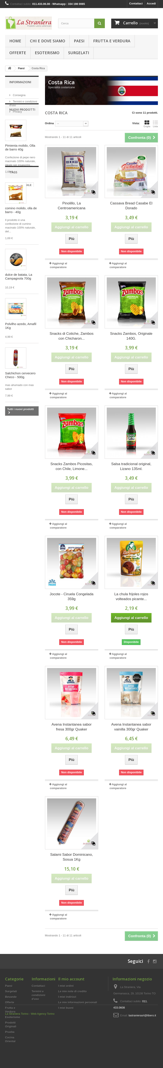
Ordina (49, 123)
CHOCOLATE (15, 482)
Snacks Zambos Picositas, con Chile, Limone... (71, 466)
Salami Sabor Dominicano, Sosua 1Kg (71, 857)
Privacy (17, 110)
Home (15, 40)
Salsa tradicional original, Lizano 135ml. (131, 466)
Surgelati (78, 52)
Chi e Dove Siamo (47, 40)
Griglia (146, 124)
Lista (155, 124)
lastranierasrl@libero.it (142, 1015)
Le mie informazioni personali (77, 1002)
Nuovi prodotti (22, 126)
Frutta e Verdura (111, 40)
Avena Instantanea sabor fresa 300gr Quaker (72, 726)
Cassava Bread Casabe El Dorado (131, 205)
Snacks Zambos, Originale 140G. (131, 336)
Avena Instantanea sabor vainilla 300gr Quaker (131, 726)
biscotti (24, 470)
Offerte (17, 52)
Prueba (9, 1032)
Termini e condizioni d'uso (38, 995)
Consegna (18, 93)
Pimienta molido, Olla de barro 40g (20, 163)
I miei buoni (65, 1007)
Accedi (151, 3)
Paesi (79, 40)
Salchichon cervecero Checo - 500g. (20, 391)
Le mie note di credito (72, 991)
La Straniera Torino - (17, 1056)
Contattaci (136, 3)
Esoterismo (47, 52)
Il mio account (71, 978)
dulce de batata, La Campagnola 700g (18, 292)
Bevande (11, 996)
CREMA (25, 489)
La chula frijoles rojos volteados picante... (131, 596)
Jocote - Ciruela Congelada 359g (71, 596)
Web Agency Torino (43, 1056)
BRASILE (26, 457)
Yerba (11, 489)
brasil (11, 457)
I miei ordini (66, 985)
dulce (10, 476)
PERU (11, 463)
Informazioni (20, 82)
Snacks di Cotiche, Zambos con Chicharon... (72, 336)
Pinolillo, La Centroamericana (71, 205)
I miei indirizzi (67, 996)
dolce (10, 470)
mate (23, 463)
